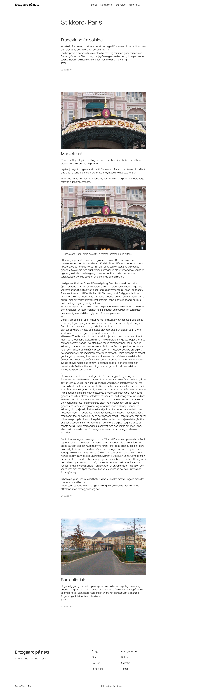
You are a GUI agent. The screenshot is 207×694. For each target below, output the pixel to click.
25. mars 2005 (67, 69)
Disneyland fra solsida (82, 39)
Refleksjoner (106, 4)
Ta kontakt (134, 4)
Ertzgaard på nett (27, 5)
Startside (121, 4)
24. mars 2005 (67, 496)
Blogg (94, 4)
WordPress (117, 686)
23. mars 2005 (67, 606)
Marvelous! (71, 153)
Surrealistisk (73, 579)
